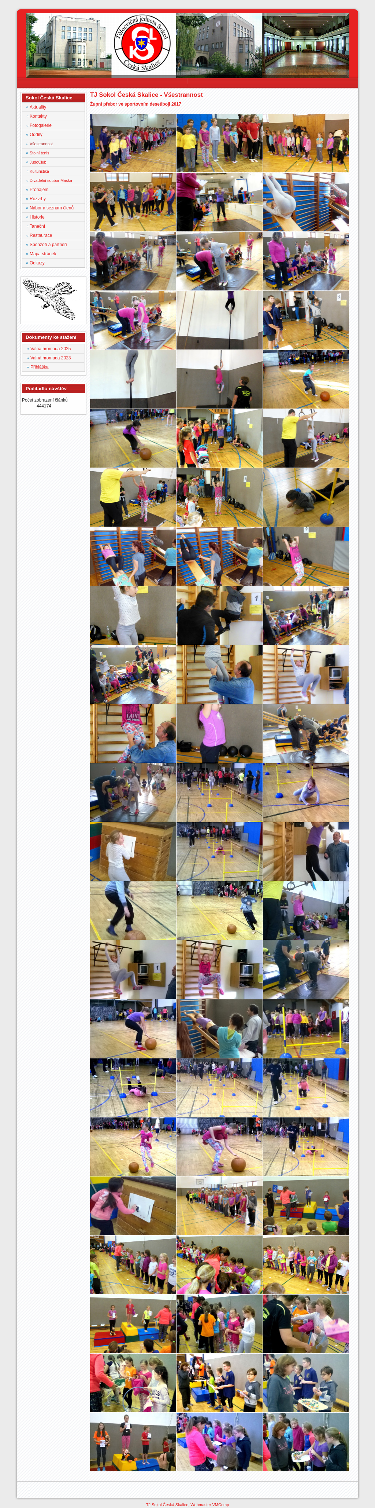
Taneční (37, 226)
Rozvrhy (38, 198)
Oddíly (36, 134)
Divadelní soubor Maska (51, 180)
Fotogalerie (41, 125)
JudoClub (38, 162)
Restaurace (41, 235)
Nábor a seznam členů (52, 208)
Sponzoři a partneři (48, 244)
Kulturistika (39, 171)
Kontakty (38, 116)
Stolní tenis (39, 153)
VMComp (220, 1504)
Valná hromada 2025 (50, 348)
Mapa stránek (43, 253)
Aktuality (38, 107)
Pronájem (39, 189)
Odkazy (37, 263)
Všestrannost (41, 144)
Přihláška (39, 367)
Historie (37, 217)
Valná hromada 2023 (50, 357)
